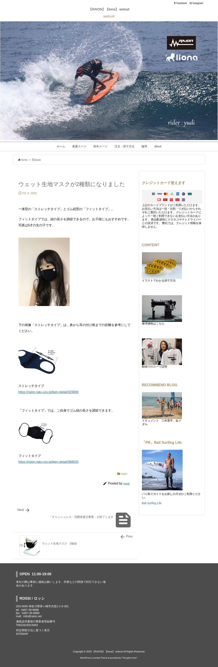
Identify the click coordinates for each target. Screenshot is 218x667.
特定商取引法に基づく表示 (33, 630)
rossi (126, 483)
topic (38, 159)
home (24, 159)
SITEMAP (22, 633)
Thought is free (129, 658)
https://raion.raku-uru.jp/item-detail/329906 (48, 392)
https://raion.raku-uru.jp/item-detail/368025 (48, 462)
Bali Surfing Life (152, 503)
